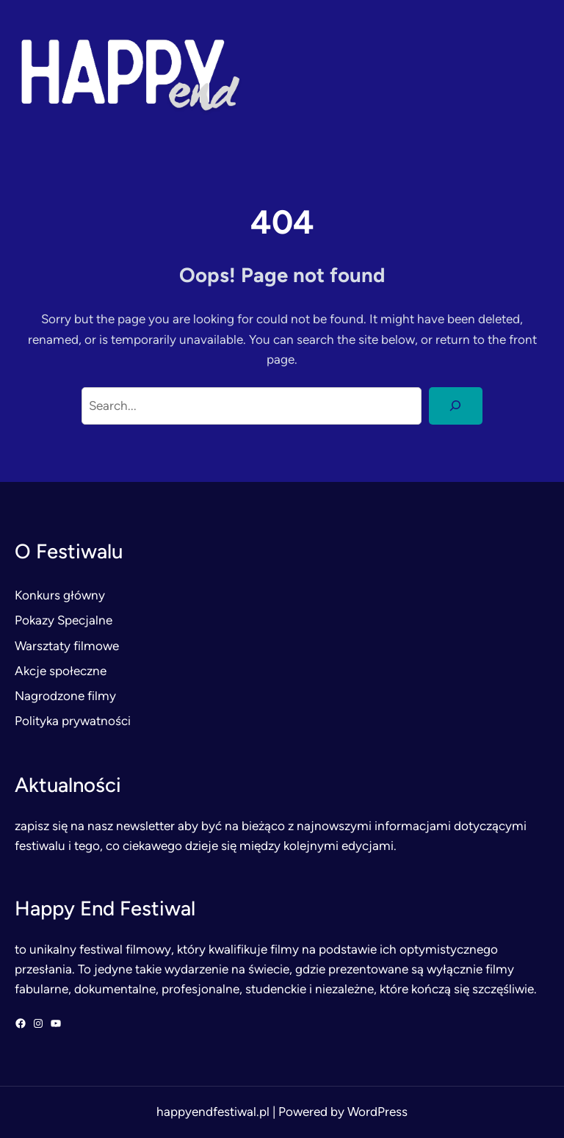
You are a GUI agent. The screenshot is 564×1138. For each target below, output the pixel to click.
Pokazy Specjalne (63, 620)
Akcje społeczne (60, 670)
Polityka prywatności (73, 720)
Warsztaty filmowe (67, 645)
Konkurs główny (60, 595)
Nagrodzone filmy (65, 695)
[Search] (455, 406)
